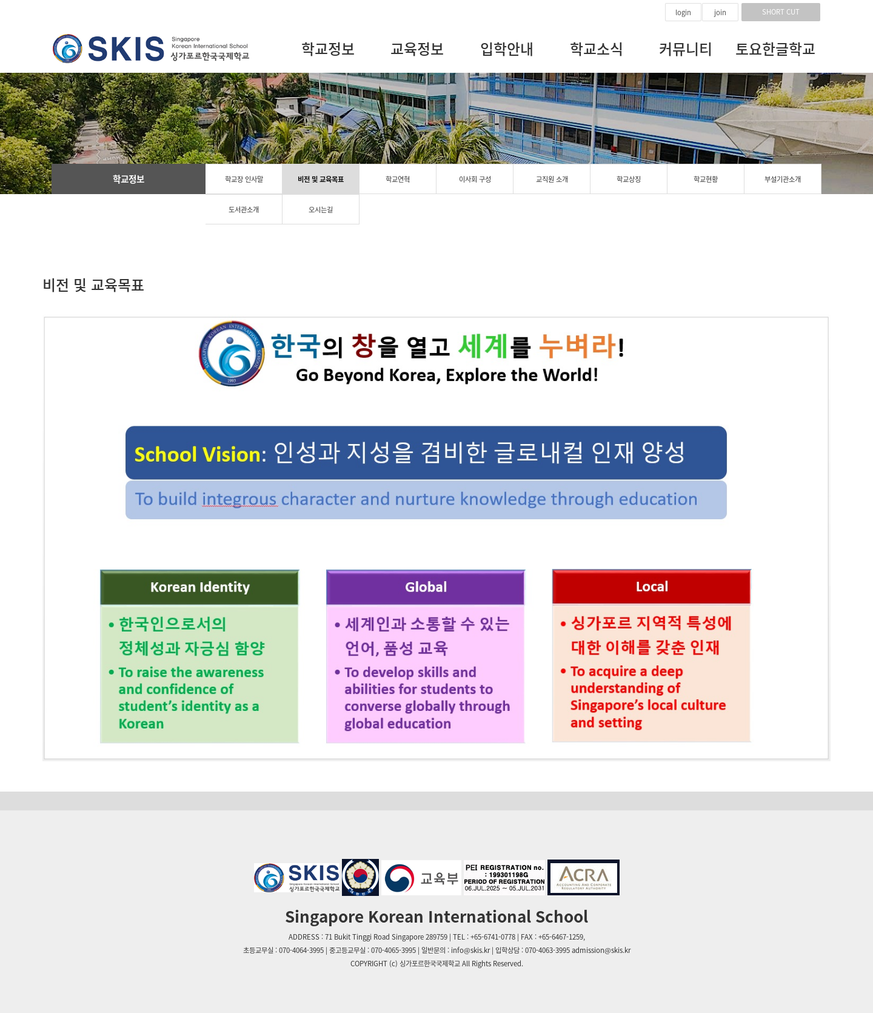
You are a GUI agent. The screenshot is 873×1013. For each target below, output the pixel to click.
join (720, 12)
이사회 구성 (475, 179)
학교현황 (706, 179)
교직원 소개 (552, 179)
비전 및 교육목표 (321, 179)
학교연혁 (398, 179)
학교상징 (629, 179)
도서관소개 (244, 209)
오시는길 (321, 209)
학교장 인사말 (244, 179)
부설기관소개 (782, 179)
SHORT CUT (781, 12)
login (683, 12)
